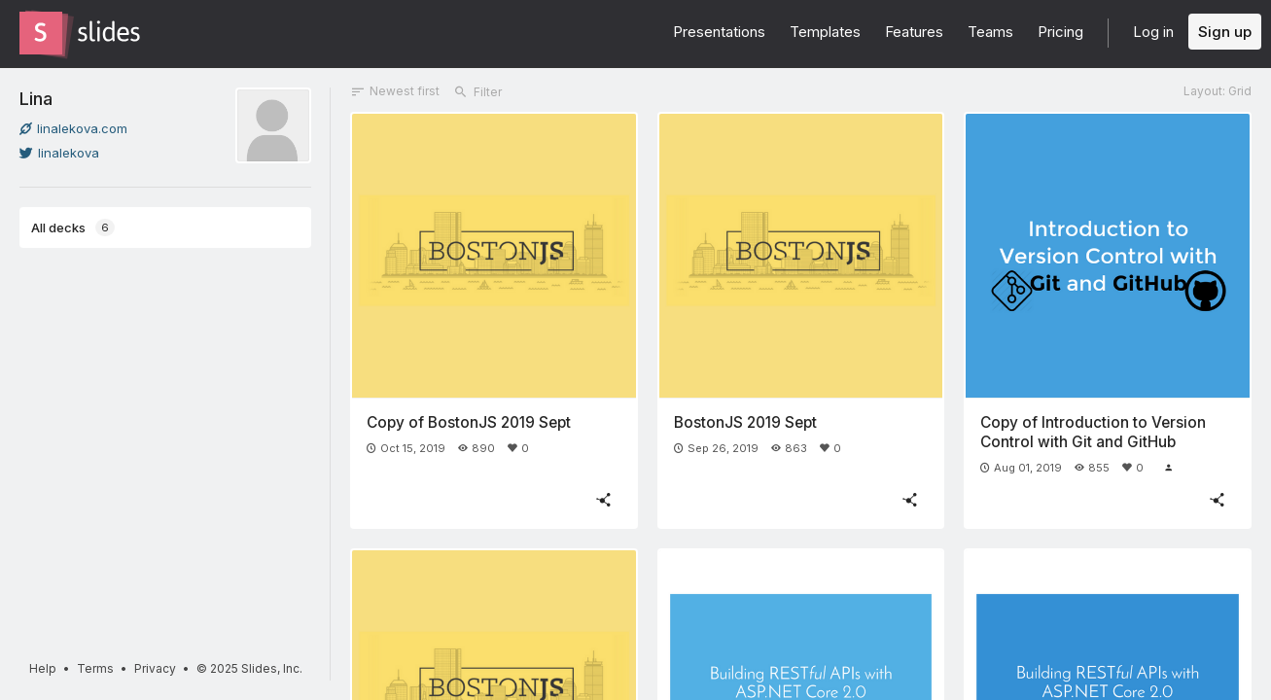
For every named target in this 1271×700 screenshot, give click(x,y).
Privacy (155, 668)
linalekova (59, 152)
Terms (95, 668)
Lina (36, 98)
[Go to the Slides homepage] (40, 33)
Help (42, 668)
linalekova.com (73, 128)
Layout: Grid (1217, 91)
